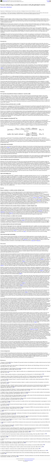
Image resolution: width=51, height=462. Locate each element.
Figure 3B (2, 211)
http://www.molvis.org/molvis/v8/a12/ (29, 458)
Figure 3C (11, 212)
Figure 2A (35, 197)
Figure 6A (25, 239)
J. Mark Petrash (9, 7)
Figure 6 (21, 284)
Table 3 (23, 261)
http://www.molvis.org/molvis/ (29, 460)
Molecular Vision (4, 0)
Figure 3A (40, 210)
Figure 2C (40, 197)
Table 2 (24, 231)
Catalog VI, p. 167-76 (34, 329)
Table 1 (2, 68)
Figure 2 (42, 259)
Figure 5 (15, 230)
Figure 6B (33, 240)
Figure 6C (38, 240)
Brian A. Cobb (3, 7)
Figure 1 (8, 147)
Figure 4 (23, 220)
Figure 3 (41, 270)
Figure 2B (39, 200)
